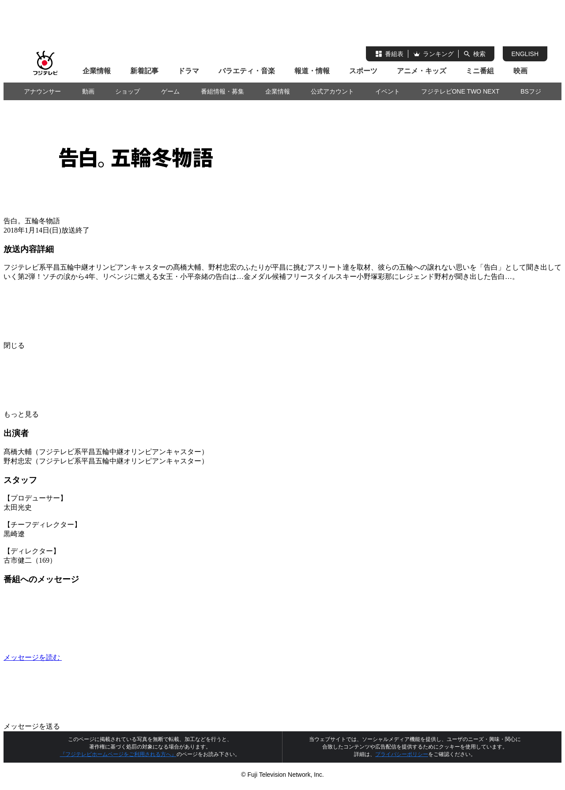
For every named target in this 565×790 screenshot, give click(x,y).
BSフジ (530, 91)
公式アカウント (332, 91)
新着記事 (144, 71)
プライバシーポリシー (401, 754)
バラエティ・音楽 (246, 71)
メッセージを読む (99, 657)
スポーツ (363, 71)
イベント (387, 91)
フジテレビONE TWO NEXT (460, 91)
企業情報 (97, 71)
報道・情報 (312, 71)
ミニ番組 (480, 71)
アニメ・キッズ (421, 71)
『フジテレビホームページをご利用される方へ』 (118, 754)
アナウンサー (42, 91)
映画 (520, 71)
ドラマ (188, 71)
